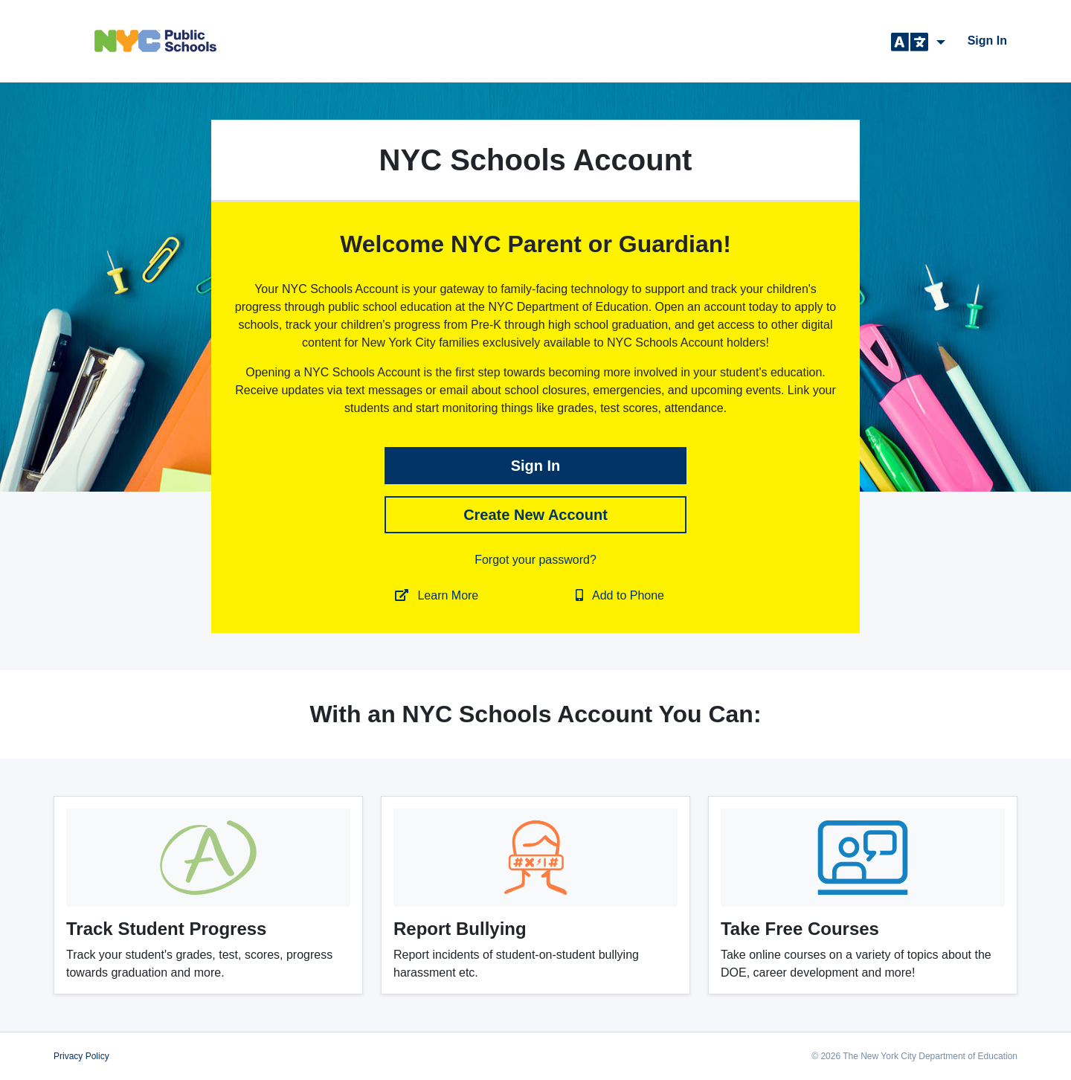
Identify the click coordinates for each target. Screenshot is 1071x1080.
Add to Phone (620, 595)
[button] (918, 41)
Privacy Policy (81, 1056)
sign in (987, 40)
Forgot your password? (535, 559)
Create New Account (535, 515)
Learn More (436, 595)
